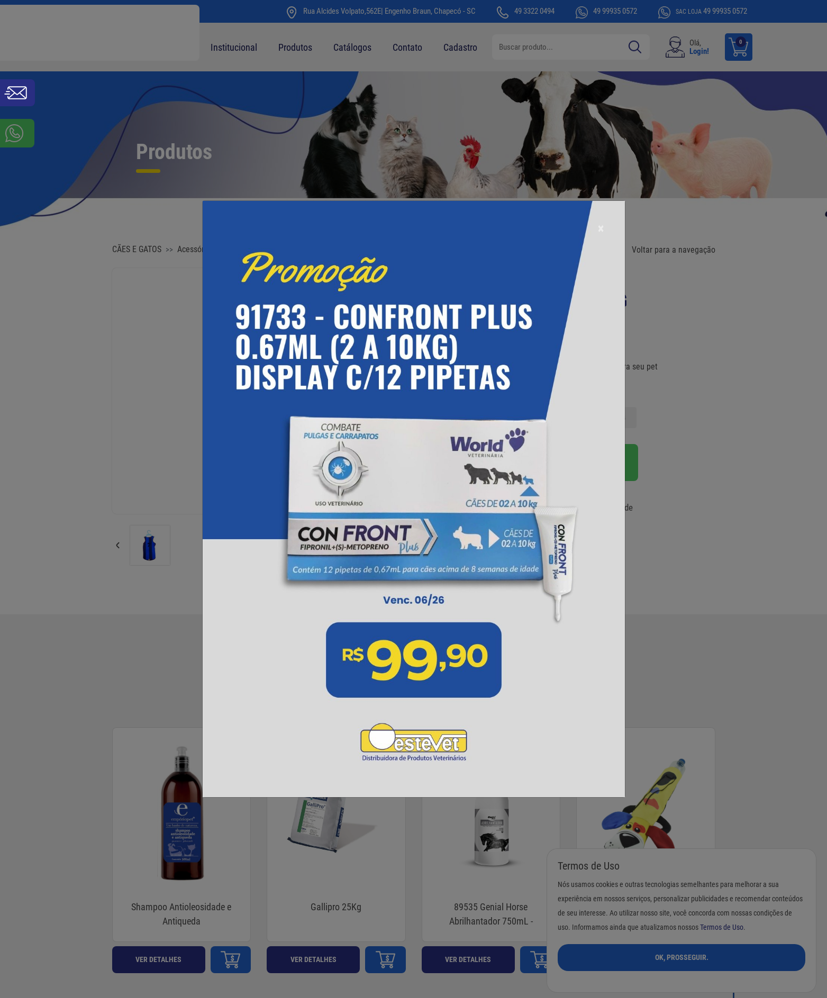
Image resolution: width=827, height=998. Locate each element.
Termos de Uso (721, 927)
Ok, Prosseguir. (681, 957)
